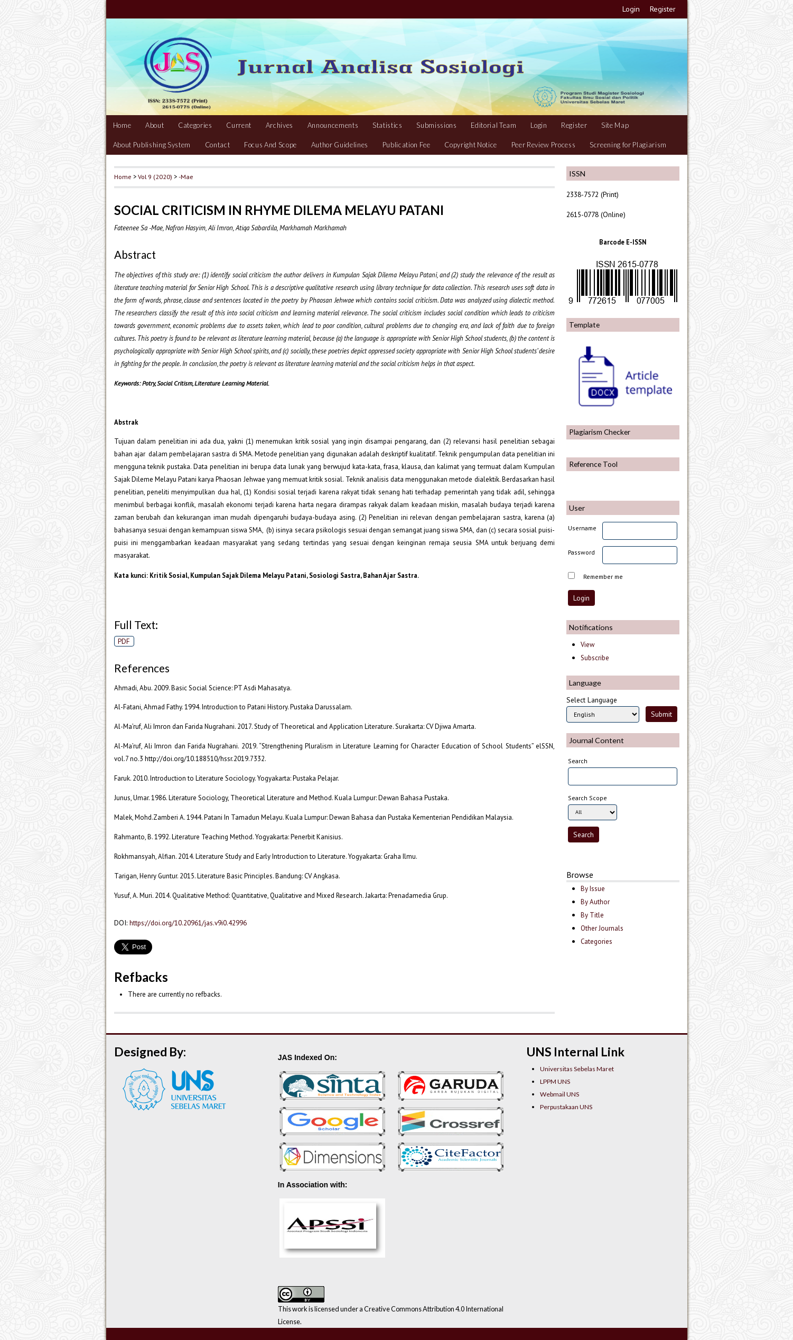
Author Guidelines (339, 144)
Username (582, 528)
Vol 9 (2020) (155, 176)
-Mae (186, 176)
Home (122, 125)
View (587, 644)
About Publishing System (152, 144)
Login (631, 9)
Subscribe (595, 657)
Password (581, 552)
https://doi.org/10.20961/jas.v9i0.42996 (188, 922)
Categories (195, 125)
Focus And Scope (270, 144)
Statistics (387, 125)
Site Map (615, 125)
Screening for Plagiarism (628, 144)
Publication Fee (406, 144)
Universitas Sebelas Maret (577, 1069)
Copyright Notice (470, 144)
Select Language (591, 700)
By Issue (593, 888)
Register (663, 9)
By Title (592, 915)
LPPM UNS (555, 1081)
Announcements (333, 125)
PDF (124, 641)
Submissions (436, 125)
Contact (217, 144)
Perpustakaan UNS (566, 1107)
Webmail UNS (559, 1094)
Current (238, 125)
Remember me (603, 576)
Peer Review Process (543, 144)
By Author (595, 901)
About (154, 125)
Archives (279, 125)
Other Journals (602, 928)
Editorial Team (493, 125)
